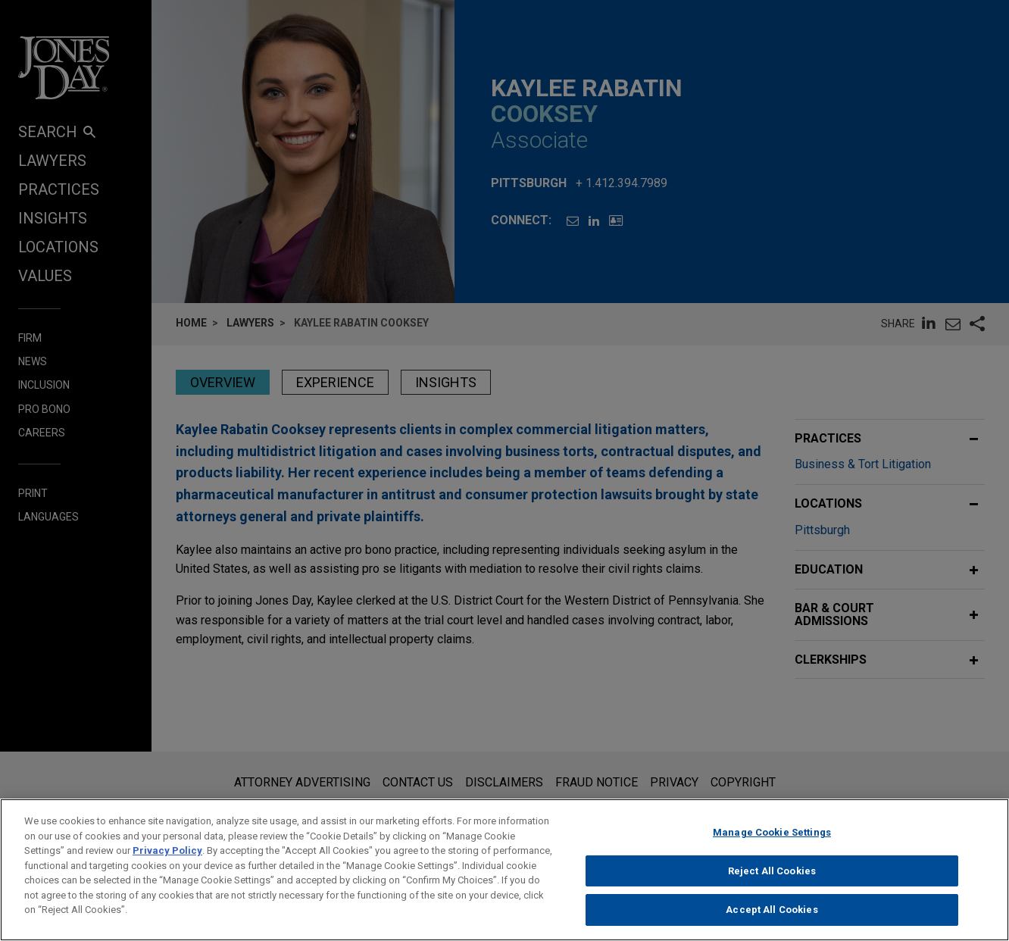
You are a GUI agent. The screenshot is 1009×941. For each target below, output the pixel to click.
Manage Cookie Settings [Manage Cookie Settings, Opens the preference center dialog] (772, 837)
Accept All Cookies (771, 915)
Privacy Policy (167, 855)
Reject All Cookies (772, 875)
